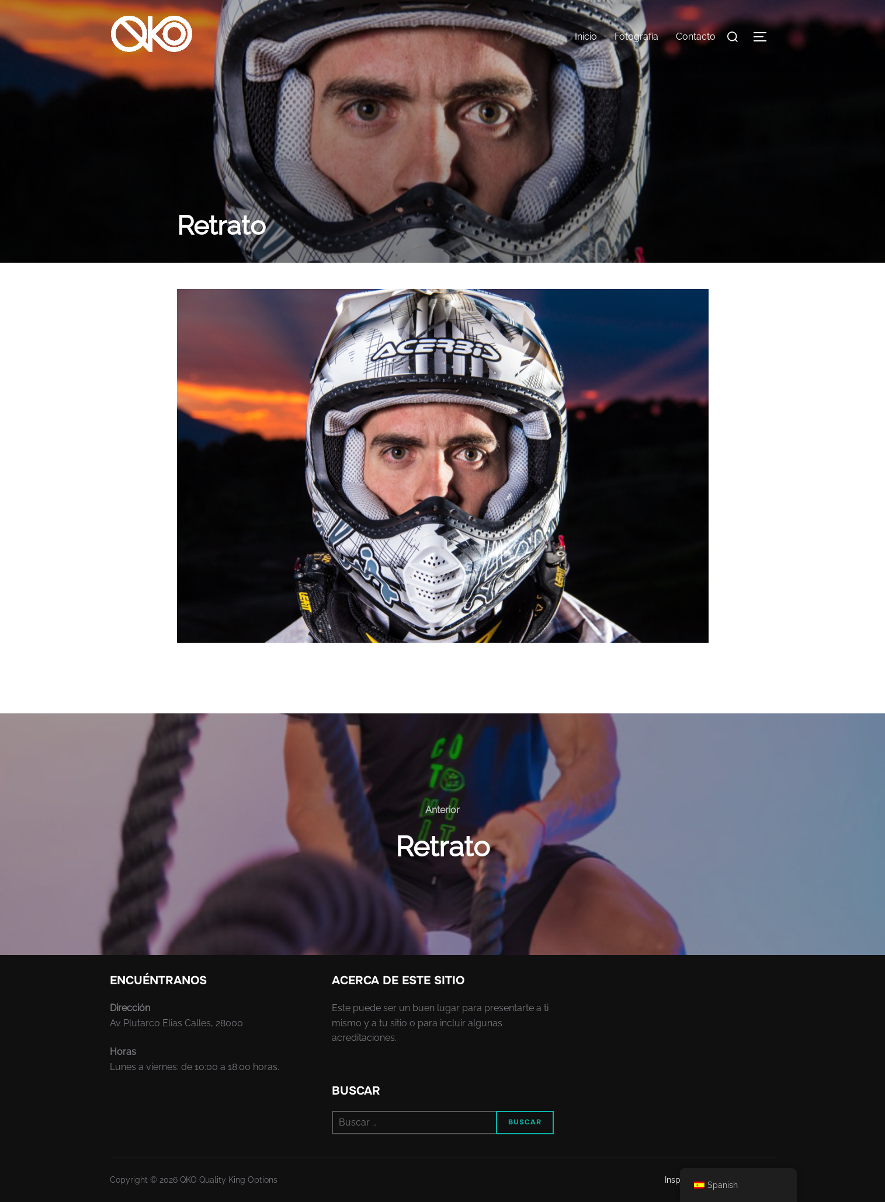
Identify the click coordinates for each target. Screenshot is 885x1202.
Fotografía (636, 36)
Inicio (586, 36)
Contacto (696, 36)
